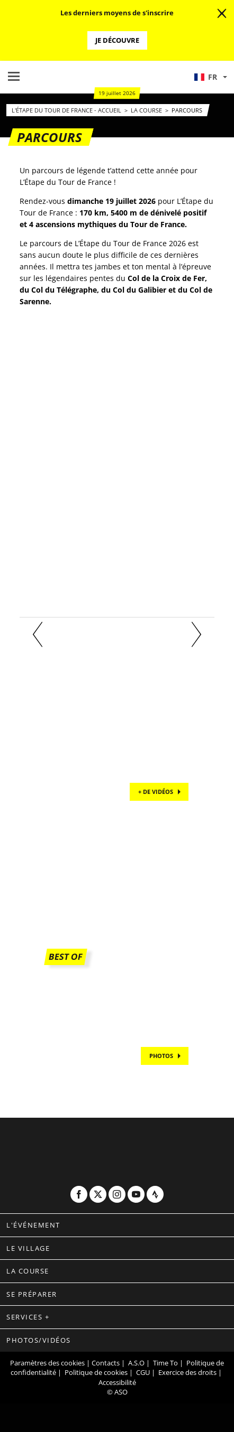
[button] (210, 77)
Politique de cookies (96, 1372)
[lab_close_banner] (221, 14)
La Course (147, 110)
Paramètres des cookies (47, 1363)
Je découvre (117, 40)
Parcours (187, 110)
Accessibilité (117, 1382)
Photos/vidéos (38, 1340)
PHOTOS (161, 1056)
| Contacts (103, 1363)
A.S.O (136, 1363)
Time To (165, 1363)
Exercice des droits (187, 1372)
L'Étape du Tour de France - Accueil (67, 110)
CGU (143, 1372)
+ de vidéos (155, 791)
